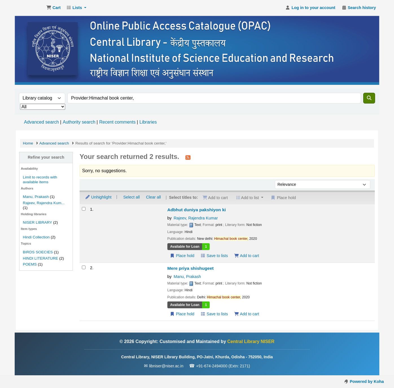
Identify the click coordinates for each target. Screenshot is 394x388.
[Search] (369, 98)
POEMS (30, 264)
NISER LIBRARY (37, 222)
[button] (53, 8)
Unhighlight (98, 197)
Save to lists (214, 255)
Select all (131, 197)
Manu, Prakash (36, 197)
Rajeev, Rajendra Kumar (196, 218)
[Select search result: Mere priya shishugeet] (84, 267)
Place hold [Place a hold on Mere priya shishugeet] (182, 314)
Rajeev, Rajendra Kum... (44, 203)
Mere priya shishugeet (190, 268)
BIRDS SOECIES (38, 252)
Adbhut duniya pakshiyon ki (196, 209)
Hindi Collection (36, 237)
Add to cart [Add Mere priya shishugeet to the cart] (246, 314)
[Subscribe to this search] (188, 157)
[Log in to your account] (310, 8)
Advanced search (41, 122)
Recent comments (117, 122)
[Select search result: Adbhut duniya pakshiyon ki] (84, 209)
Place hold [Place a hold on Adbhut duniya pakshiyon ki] (182, 255)
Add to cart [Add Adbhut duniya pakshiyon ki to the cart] (246, 255)
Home (28, 143)
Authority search (79, 122)
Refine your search (46, 157)
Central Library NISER (30, 8)
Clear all (153, 197)
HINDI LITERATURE (40, 258)
